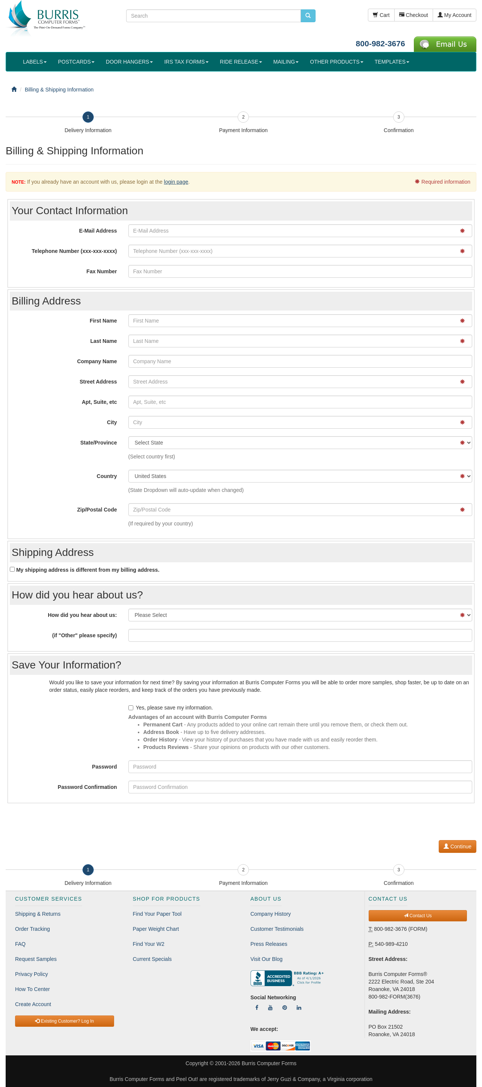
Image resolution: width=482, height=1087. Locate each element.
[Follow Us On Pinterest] (285, 1007)
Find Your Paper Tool (157, 914)
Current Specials (152, 959)
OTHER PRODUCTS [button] (336, 62)
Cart (381, 15)
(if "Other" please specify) (84, 635)
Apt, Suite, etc (99, 402)
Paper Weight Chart (156, 929)
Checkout (413, 15)
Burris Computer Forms (269, 1063)
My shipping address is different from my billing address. (84, 570)
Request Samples (36, 959)
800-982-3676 (380, 43)
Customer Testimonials (277, 929)
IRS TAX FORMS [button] (186, 62)
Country (107, 476)
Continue (457, 846)
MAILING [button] (286, 62)
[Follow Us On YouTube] (270, 1007)
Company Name (97, 361)
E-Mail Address (98, 231)
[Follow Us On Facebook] (256, 1007)
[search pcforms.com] (308, 15)
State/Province (98, 443)
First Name (103, 321)
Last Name (103, 341)
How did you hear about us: (82, 615)
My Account (454, 15)
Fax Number (102, 271)
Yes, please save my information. (170, 708)
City (112, 422)
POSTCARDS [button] (76, 62)
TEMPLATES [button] (392, 62)
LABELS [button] (35, 62)
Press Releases (268, 944)
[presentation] (419, 819)
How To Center (32, 989)
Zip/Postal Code (97, 510)
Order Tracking (32, 929)
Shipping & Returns (38, 914)
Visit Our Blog (266, 959)
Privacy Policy (31, 974)
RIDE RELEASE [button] (241, 62)
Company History (270, 914)
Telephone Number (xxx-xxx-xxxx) (74, 251)
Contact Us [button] (418, 915)
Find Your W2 (149, 944)
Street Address (98, 382)
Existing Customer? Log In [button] (64, 1021)
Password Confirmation (87, 787)
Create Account (33, 1004)
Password (104, 767)
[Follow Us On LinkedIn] (299, 1007)
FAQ (20, 944)
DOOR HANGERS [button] (129, 62)
